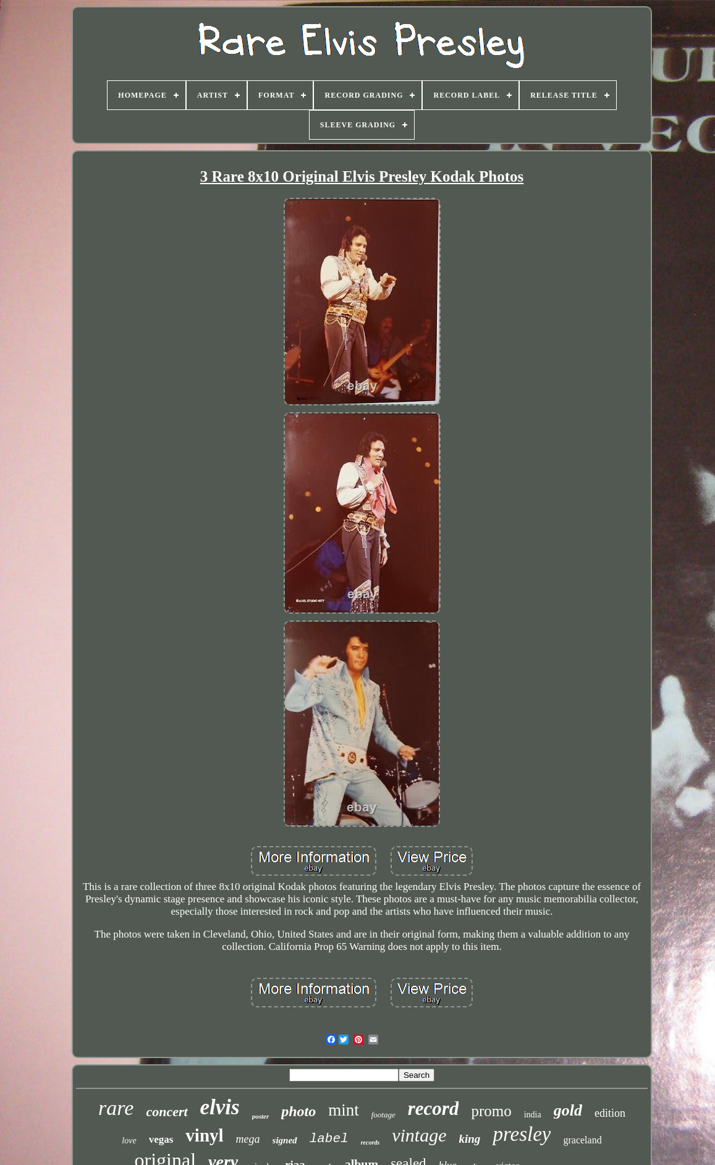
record (433, 1108)
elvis (220, 1107)
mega (248, 1139)
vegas (161, 1139)
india (532, 1114)
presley (522, 1134)
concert (166, 1111)
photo (298, 1111)
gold (568, 1110)
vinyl (204, 1135)
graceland (582, 1140)
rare (115, 1107)
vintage (419, 1135)
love (129, 1140)
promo (491, 1111)
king (470, 1138)
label (329, 1139)
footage (383, 1114)
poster (260, 1116)
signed (285, 1140)
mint (343, 1110)
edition (609, 1113)
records (370, 1142)
